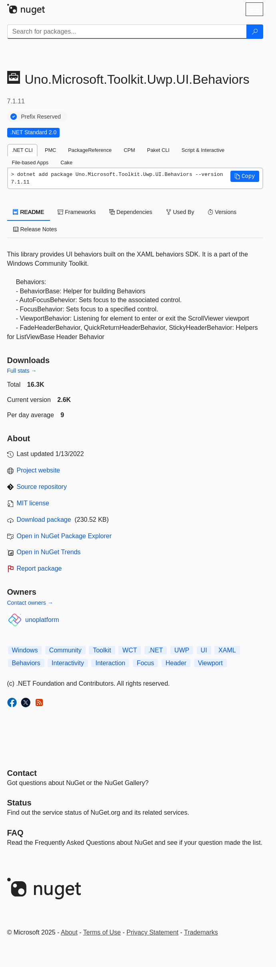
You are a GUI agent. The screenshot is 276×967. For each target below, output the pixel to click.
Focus (145, 663)
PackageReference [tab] (90, 150)
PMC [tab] (50, 150)
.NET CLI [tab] (22, 150)
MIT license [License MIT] (33, 503)
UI (204, 650)
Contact (22, 773)
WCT (129, 650)
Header (176, 663)
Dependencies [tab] (130, 212)
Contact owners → (30, 603)
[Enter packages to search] (127, 31)
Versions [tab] (222, 212)
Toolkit (102, 650)
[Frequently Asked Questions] (15, 832)
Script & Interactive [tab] (203, 150)
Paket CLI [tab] (158, 150)
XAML (227, 650)
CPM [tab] (129, 150)
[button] (244, 176)
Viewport (210, 663)
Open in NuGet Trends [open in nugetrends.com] (49, 552)
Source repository (42, 486)
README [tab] (28, 212)
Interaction (110, 663)
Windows (25, 650)
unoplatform (42, 619)
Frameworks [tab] (77, 212)
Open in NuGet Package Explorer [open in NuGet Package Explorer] (64, 536)
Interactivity (68, 663)
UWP (181, 650)
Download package (44, 519)
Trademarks (201, 932)
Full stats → (22, 370)
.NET (155, 650)
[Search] (254, 31)
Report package (39, 568)
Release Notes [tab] (35, 229)
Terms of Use (102, 932)
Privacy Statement (152, 932)
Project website (38, 470)
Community (65, 650)
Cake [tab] (66, 162)
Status (19, 802)
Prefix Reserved (41, 116)
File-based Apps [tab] (30, 162)
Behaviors (26, 663)
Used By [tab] (180, 212)
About (69, 932)
